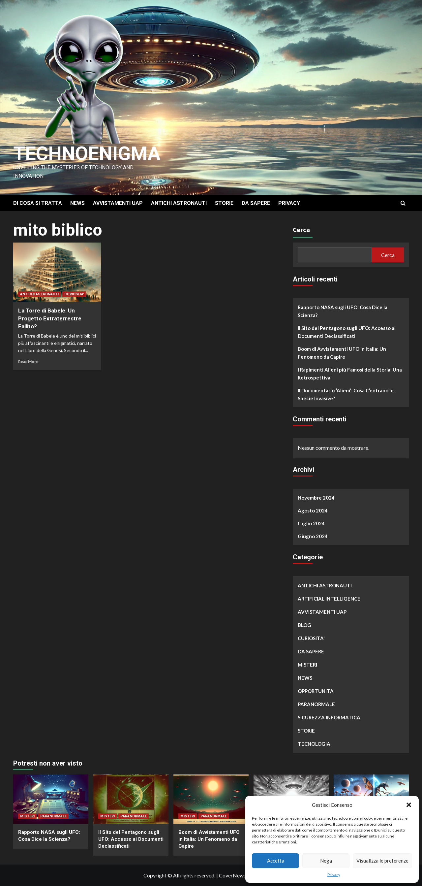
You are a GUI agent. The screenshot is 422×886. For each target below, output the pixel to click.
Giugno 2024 (313, 536)
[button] (409, 805)
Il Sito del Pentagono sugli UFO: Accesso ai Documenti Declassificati (347, 332)
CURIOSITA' (74, 294)
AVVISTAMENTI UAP (118, 203)
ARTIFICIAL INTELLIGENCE (329, 599)
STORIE (224, 203)
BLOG (304, 625)
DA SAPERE (256, 203)
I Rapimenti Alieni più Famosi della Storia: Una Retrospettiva (350, 373)
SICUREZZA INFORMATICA (329, 717)
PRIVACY (289, 203)
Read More (28, 361)
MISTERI (307, 665)
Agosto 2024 (313, 510)
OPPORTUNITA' (316, 691)
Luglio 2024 (311, 523)
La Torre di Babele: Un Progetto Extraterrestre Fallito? (49, 318)
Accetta (275, 861)
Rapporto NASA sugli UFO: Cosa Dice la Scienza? (342, 311)
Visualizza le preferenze (382, 861)
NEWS (77, 203)
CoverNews (232, 875)
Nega (326, 861)
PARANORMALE (316, 704)
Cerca (301, 229)
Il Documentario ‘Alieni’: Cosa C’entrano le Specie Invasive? (346, 394)
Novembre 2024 (316, 498)
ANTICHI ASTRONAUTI (179, 203)
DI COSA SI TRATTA (37, 203)
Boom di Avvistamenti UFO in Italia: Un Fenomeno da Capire (342, 353)
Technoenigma (90, 153)
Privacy (333, 874)
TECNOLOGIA (314, 744)
